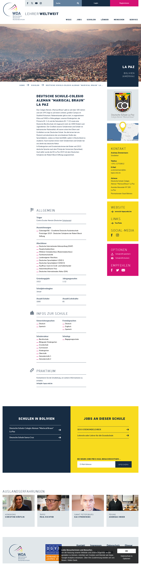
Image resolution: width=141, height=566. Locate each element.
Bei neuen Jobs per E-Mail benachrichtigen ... (99, 459)
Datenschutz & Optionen (126, 557)
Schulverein (66, 220)
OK (126, 551)
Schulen (35, 85)
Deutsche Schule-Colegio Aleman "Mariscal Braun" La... (74, 85)
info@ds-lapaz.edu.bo (44, 383)
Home (22, 85)
